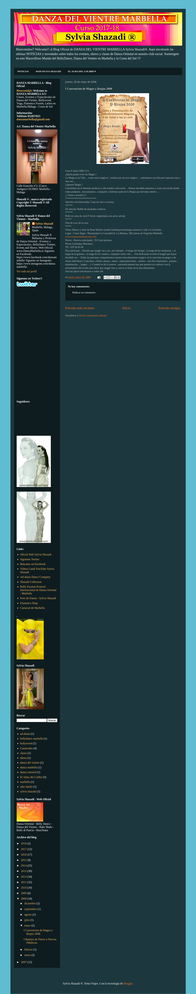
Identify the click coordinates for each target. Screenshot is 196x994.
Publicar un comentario (84, 292)
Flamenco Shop (29, 603)
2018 (24, 843)
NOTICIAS (23, 71)
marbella (25, 781)
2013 (24, 871)
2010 (24, 887)
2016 (24, 854)
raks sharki (26, 786)
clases (23, 753)
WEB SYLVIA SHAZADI (48, 71)
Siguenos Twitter (29, 559)
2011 (24, 882)
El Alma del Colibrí (31, 777)
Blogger (127, 983)
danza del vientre (29, 762)
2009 (24, 893)
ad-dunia (25, 733)
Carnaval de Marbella (32, 607)
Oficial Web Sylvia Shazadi (36, 554)
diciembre (30, 903)
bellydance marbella (31, 738)
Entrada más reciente (79, 308)
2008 (24, 898)
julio (27, 919)
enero (27, 955)
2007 (24, 962)
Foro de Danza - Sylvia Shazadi (38, 598)
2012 (24, 876)
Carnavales (26, 748)
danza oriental (28, 772)
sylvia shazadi (28, 791)
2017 (24, 849)
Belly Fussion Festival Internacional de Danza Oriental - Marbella (38, 590)
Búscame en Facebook (33, 564)
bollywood (26, 743)
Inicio (126, 308)
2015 (24, 860)
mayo (27, 925)
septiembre (30, 909)
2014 (24, 865)
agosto (28, 914)
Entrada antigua (169, 308)
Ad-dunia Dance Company (35, 576)
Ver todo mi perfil (27, 271)
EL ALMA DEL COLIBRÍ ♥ (82, 71)
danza (23, 757)
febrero (28, 949)
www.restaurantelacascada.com (80, 236)
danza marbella (28, 767)
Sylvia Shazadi (44, 223)
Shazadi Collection (31, 581)
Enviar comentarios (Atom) (93, 315)
